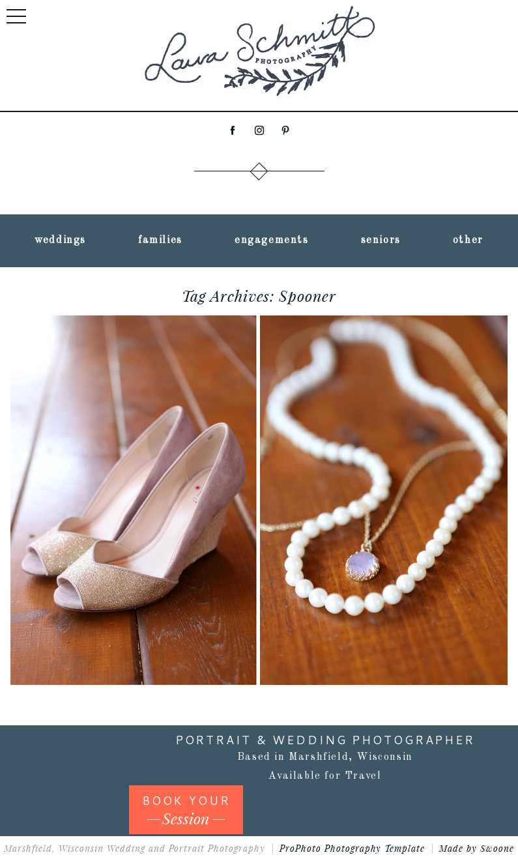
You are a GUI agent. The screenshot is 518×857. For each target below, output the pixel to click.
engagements (272, 240)
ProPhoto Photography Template (352, 848)
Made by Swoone (476, 848)
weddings (60, 240)
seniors (381, 240)
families (160, 240)
